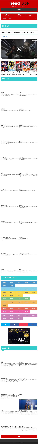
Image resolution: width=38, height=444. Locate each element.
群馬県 (11, 295)
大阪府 (4, 302)
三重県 (26, 298)
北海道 (4, 282)
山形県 (11, 285)
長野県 (11, 289)
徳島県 (19, 311)
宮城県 (33, 282)
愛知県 (4, 298)
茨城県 (33, 292)
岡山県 (19, 308)
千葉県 (26, 292)
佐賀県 (11, 315)
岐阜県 (11, 298)
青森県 (11, 282)
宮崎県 (4, 318)
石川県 (26, 289)
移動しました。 (6, 36)
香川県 (4, 311)
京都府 (19, 302)
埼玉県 (19, 292)
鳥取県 (4, 308)
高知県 (26, 311)
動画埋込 (19, 9)
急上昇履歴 (19, 15)
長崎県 (19, 315)
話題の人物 (31, 15)
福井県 (33, 289)
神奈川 (11, 292)
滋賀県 (26, 302)
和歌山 (4, 305)
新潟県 (4, 289)
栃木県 (4, 295)
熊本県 (26, 315)
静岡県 (19, 298)
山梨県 (19, 295)
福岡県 (4, 315)
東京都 (4, 292)
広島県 (26, 308)
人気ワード (6, 15)
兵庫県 (11, 302)
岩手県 (19, 282)
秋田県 (26, 282)
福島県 (4, 285)
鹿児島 (11, 318)
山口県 (33, 308)
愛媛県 (11, 311)
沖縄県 (19, 318)
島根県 (11, 308)
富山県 (19, 289)
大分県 (33, 315)
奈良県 (33, 302)
